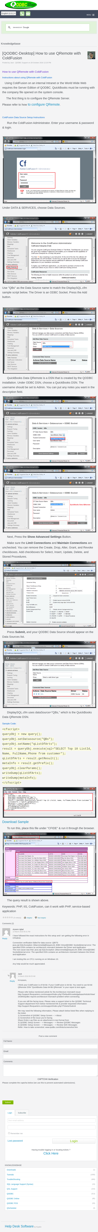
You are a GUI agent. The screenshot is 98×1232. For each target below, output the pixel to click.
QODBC (51, 1194)
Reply (4, 938)
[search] (47, 27)
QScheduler (51, 1208)
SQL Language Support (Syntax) (51, 1184)
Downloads (51, 1170)
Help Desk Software (19, 1226)
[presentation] (22, 1092)
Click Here (50, 1153)
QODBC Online (51, 1198)
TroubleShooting (51, 1179)
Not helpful (40, 918)
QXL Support (51, 1189)
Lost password (15, 1140)
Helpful (28, 918)
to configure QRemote (43, 104)
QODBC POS (51, 1203)
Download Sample (15, 822)
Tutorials (51, 1174)
